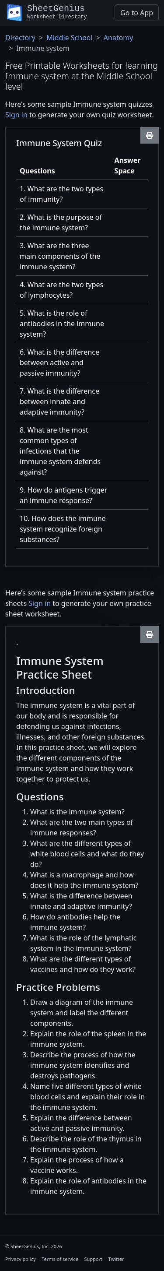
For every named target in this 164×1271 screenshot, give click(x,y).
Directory (20, 37)
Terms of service (60, 1259)
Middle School (69, 37)
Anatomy (118, 37)
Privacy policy (20, 1259)
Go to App (136, 13)
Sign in (16, 115)
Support (93, 1259)
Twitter (116, 1259)
